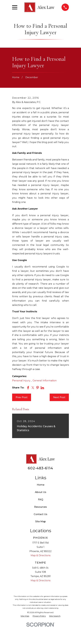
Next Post (59, 397)
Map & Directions (40, 555)
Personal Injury (21, 380)
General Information (45, 380)
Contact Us (40, 514)
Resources (40, 506)
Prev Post (21, 397)
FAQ (40, 499)
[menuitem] (25, 616)
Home (40, 484)
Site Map (40, 521)
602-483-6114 (40, 468)
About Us (40, 492)
